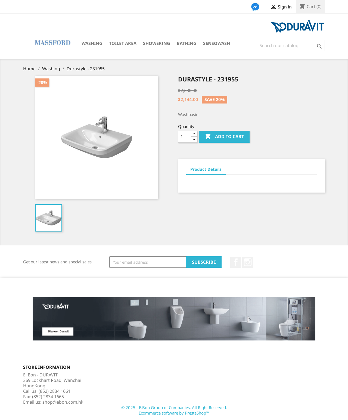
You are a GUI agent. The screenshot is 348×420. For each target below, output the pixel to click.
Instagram (247, 262)
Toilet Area (122, 43)
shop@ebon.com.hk (62, 402)
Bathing (187, 43)
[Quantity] (184, 137)
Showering (156, 43)
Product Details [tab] (206, 169)
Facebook (235, 262)
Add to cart (224, 136)
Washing (92, 43)
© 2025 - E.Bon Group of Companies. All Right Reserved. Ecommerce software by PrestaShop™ (174, 410)
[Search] (291, 45)
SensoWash (216, 43)
